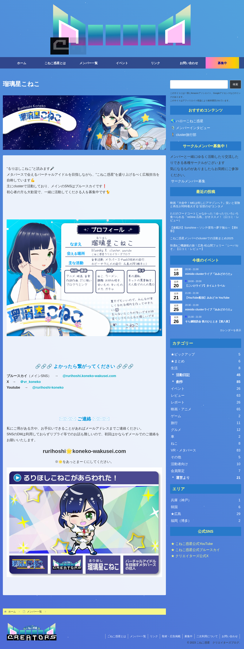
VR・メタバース (205, 450)
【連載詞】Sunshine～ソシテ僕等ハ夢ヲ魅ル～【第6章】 (204, 229)
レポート (205, 402)
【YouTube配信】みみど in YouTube (207, 297)
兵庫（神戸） (205, 500)
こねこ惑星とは (116, 636)
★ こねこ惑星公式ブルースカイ (195, 550)
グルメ (205, 430)
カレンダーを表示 (230, 330)
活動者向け (205, 464)
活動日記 (208, 375)
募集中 (189, 636)
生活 (205, 368)
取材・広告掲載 (171, 636)
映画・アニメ (205, 409)
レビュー (205, 395)
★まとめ (205, 361)
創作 (208, 382)
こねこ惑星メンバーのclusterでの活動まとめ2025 (201, 238)
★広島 (205, 514)
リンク (154, 636)
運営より (208, 478)
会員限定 (205, 471)
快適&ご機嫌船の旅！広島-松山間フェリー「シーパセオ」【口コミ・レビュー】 (204, 247)
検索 (235, 84)
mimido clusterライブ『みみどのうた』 (209, 273)
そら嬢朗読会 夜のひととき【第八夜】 (208, 321)
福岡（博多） (205, 521)
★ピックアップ (205, 354)
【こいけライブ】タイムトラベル (205, 285)
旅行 (205, 423)
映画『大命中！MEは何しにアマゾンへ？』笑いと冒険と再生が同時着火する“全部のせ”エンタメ (205, 204)
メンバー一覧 (138, 636)
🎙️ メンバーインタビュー (190, 128)
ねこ (205, 443)
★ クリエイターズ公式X (189, 556)
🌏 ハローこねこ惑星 (187, 121)
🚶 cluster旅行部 (183, 135)
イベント (205, 389)
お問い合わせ (230, 636)
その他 (205, 457)
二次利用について (207, 636)
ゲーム (205, 416)
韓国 (205, 507)
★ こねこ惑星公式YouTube (192, 543)
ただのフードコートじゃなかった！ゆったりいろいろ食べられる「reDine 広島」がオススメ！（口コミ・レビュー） (204, 217)
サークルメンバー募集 (188, 181)
